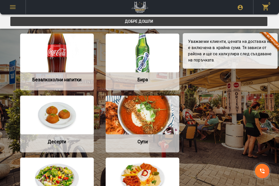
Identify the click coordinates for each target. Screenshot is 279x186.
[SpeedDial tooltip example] (13, 7)
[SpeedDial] (262, 171)
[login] (240, 7)
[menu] (266, 7)
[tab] (138, 21)
